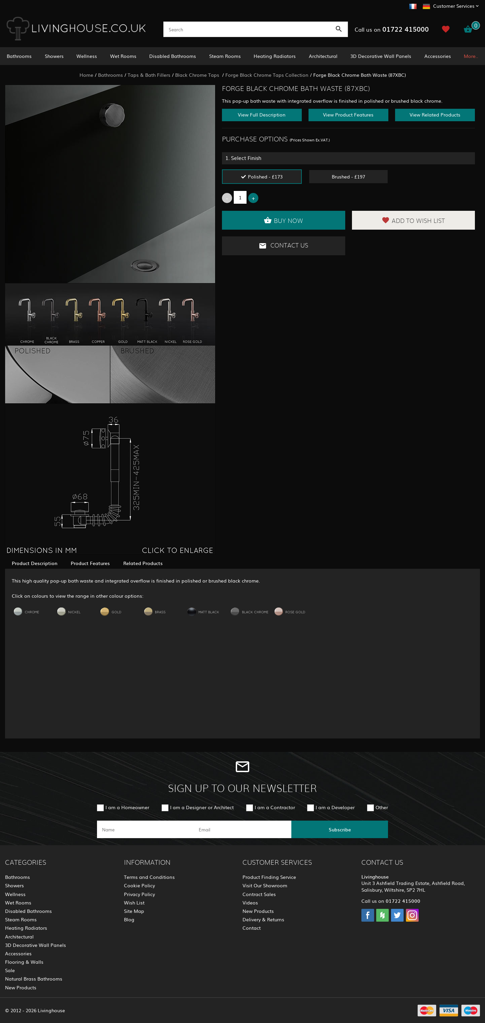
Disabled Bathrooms (172, 56)
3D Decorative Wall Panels (380, 56)
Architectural (323, 56)
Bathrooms (19, 56)
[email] (242, 829)
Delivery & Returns (263, 919)
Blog (129, 919)
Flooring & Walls (24, 961)
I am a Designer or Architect (202, 807)
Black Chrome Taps (198, 74)
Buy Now (283, 220)
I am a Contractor (275, 807)
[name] (145, 829)
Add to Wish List (413, 220)
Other (382, 807)
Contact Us (283, 246)
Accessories (437, 56)
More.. (471, 56)
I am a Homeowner (127, 807)
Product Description (34, 563)
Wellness (86, 56)
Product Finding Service (269, 876)
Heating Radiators (275, 56)
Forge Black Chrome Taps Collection (267, 74)
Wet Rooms (123, 56)
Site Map (134, 911)
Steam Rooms (225, 56)
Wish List (134, 902)
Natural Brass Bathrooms (33, 978)
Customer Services (454, 5)
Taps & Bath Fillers (149, 74)
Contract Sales (259, 894)
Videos (250, 902)
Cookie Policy (139, 885)
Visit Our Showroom (265, 885)
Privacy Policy (139, 894)
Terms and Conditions (149, 876)
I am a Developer (335, 807)
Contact (252, 927)
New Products (20, 987)
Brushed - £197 (348, 176)
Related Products (143, 563)
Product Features (90, 563)
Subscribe (340, 829)
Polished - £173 (265, 176)
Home (86, 74)
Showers (54, 56)
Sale (10, 970)
